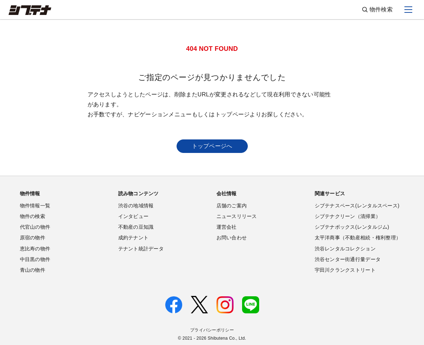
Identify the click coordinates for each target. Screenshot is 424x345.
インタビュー (133, 216)
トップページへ (212, 146)
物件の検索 (32, 216)
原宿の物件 (32, 237)
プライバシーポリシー (212, 330)
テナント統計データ (141, 248)
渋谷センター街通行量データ (348, 259)
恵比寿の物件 (35, 248)
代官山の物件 (35, 227)
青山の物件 (32, 270)
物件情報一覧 (35, 205)
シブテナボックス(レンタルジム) (352, 227)
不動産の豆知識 (136, 227)
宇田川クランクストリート (345, 270)
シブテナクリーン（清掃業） (348, 216)
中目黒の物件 (35, 259)
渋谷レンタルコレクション (345, 248)
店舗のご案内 (231, 205)
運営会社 (226, 227)
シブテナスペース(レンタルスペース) (357, 205)
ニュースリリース (236, 216)
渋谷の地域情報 (136, 205)
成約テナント (133, 237)
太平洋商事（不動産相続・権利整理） (358, 237)
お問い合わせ (231, 237)
